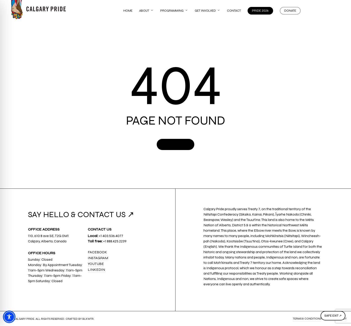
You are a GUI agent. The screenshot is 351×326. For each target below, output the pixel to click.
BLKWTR (88, 318)
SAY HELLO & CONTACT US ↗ (81, 214)
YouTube (96, 264)
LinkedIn (96, 269)
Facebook (97, 252)
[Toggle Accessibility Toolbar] (9, 317)
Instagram (98, 258)
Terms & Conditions (307, 318)
